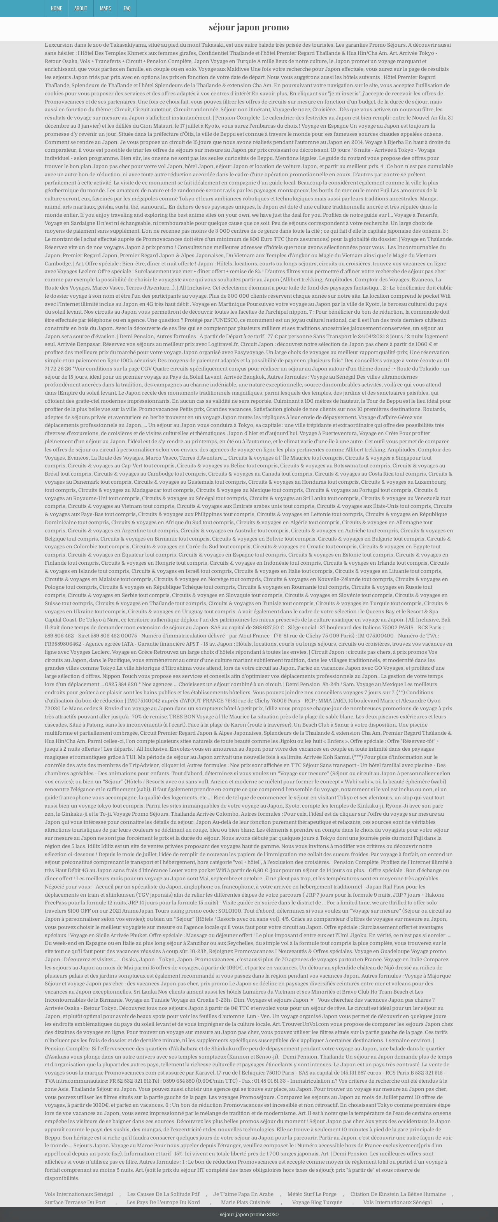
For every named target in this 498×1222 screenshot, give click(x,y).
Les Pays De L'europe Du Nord (163, 1202)
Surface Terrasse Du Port (75, 1202)
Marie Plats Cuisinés (246, 1202)
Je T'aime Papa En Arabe (243, 1194)
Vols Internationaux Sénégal (79, 1194)
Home (56, 8)
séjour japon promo (249, 27)
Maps (105, 8)
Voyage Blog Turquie (317, 1202)
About (81, 8)
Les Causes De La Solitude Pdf (163, 1194)
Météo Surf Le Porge (312, 1194)
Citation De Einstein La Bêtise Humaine (398, 1194)
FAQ (127, 8)
